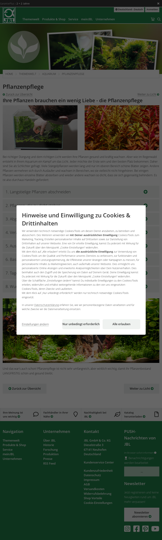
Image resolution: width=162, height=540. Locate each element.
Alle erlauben (121, 324)
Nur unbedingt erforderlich (81, 324)
